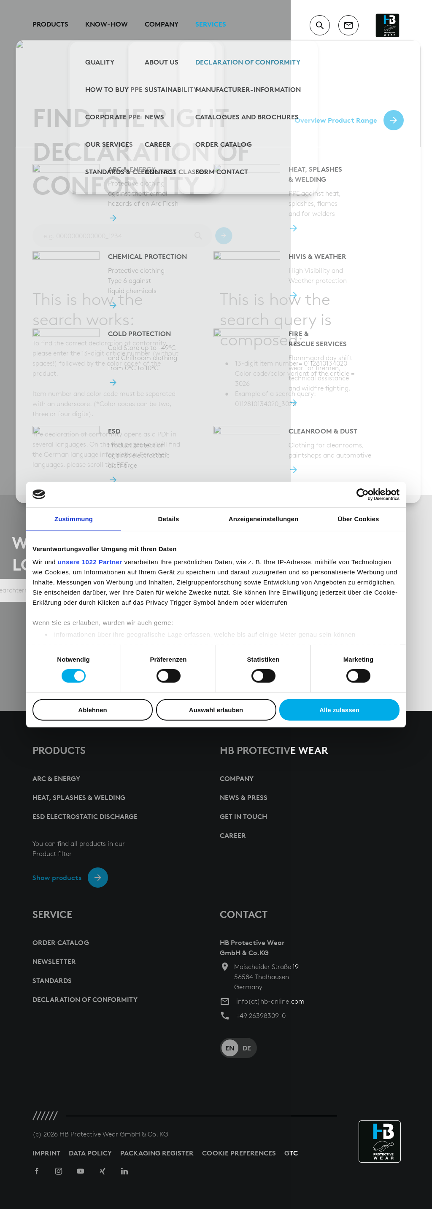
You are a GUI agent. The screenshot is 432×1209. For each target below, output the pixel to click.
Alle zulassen (339, 710)
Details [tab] (168, 518)
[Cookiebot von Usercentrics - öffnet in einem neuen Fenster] (363, 494)
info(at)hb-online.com (270, 1001)
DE (247, 1048)
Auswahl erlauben (216, 710)
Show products (56, 877)
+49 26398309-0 (261, 1016)
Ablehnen (92, 710)
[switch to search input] (320, 25)
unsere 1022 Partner (90, 561)
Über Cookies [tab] (358, 518)
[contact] (348, 25)
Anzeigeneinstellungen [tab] (263, 518)
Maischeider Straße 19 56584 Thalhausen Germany (266, 977)
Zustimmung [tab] (73, 518)
